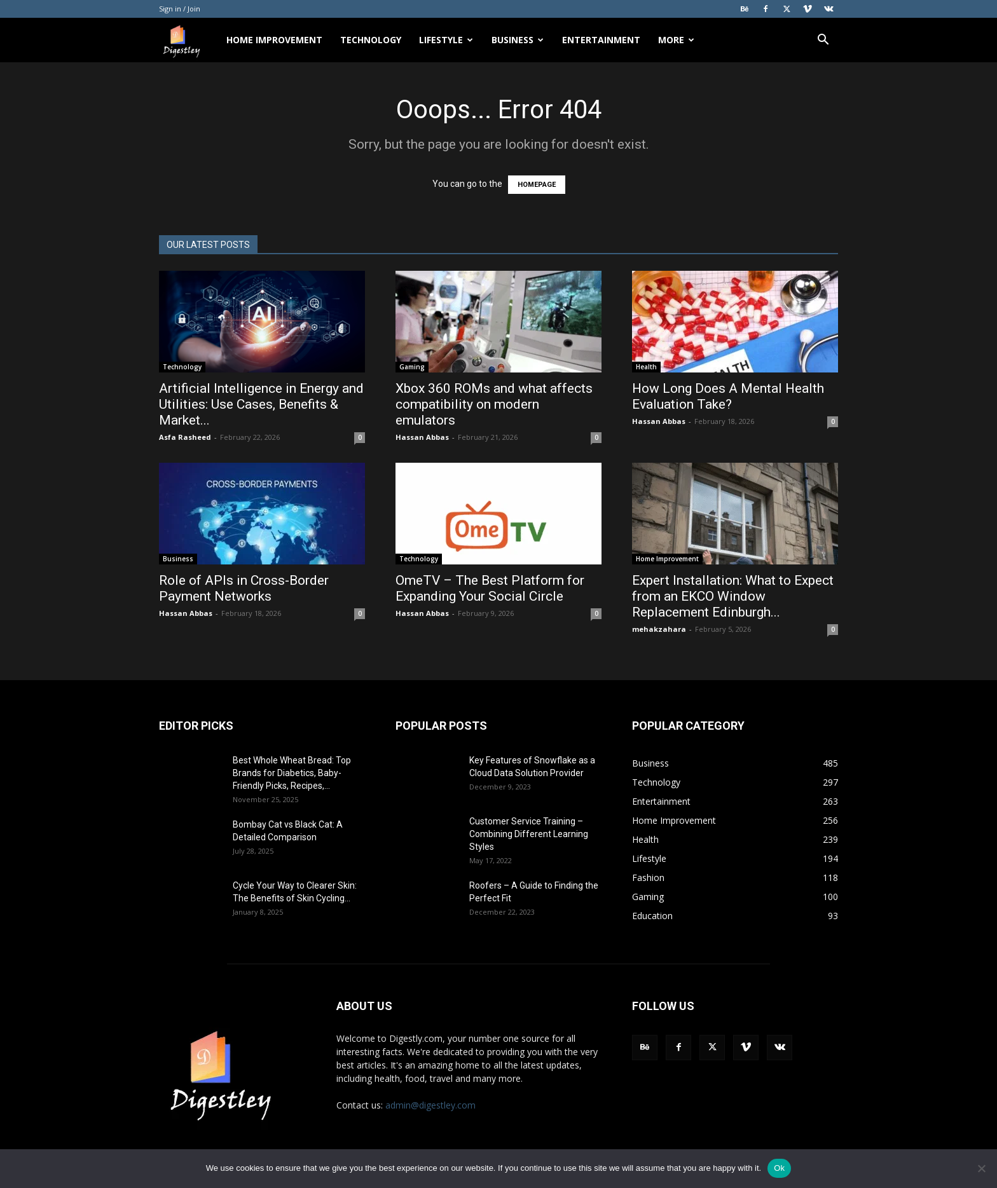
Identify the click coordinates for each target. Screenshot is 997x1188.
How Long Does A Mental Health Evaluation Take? (728, 396)
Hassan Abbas (422, 437)
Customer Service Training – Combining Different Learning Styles (528, 834)
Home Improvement (274, 40)
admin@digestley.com (430, 1105)
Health (646, 366)
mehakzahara (659, 629)
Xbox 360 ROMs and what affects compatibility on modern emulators (494, 404)
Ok (779, 1168)
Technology (370, 40)
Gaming (412, 366)
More (676, 40)
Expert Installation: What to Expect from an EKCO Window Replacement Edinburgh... (733, 596)
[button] (823, 41)
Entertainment (601, 40)
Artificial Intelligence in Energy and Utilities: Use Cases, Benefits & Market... (261, 404)
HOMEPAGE (537, 185)
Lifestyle (446, 40)
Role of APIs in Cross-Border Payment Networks (244, 588)
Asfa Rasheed (185, 437)
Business (518, 40)
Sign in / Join (179, 8)
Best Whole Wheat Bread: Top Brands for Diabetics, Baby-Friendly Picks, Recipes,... (292, 773)
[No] (981, 1168)
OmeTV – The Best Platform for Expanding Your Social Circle (489, 588)
